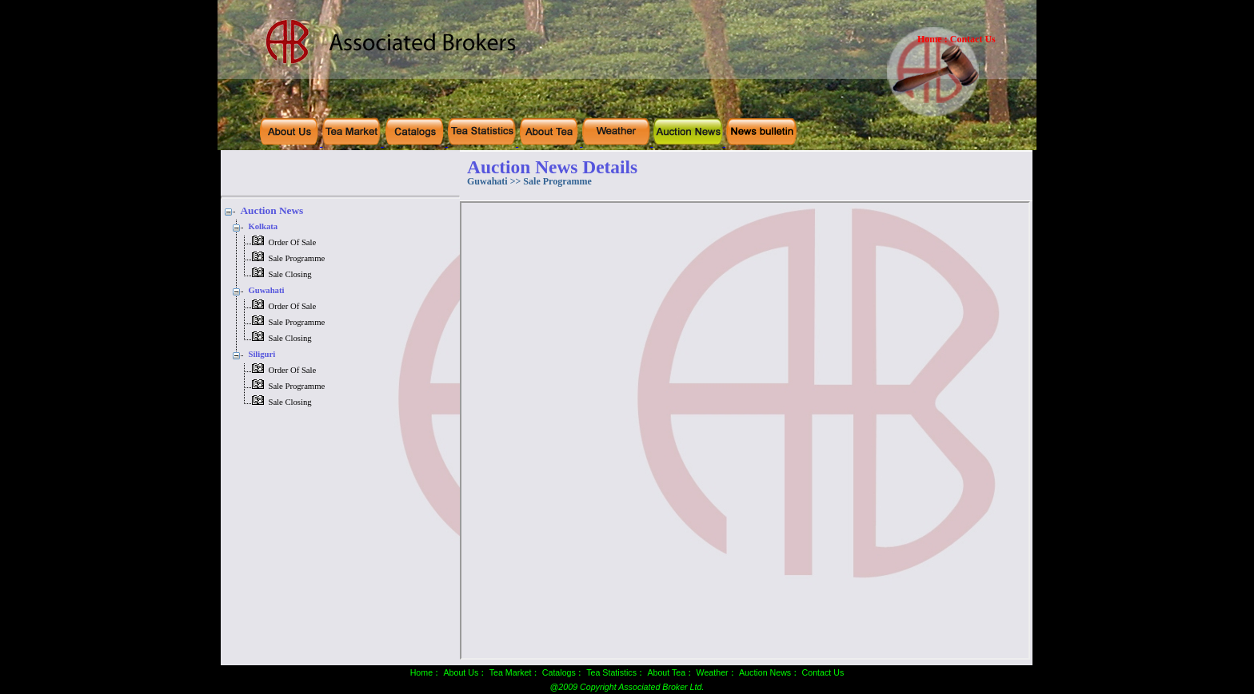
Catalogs (559, 672)
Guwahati (266, 290)
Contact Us (823, 672)
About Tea (666, 672)
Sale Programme (296, 258)
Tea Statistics (611, 672)
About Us (460, 672)
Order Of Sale (292, 242)
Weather (713, 672)
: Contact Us (970, 39)
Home (929, 39)
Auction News (271, 210)
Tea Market (510, 672)
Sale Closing (289, 274)
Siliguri (261, 354)
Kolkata (263, 226)
